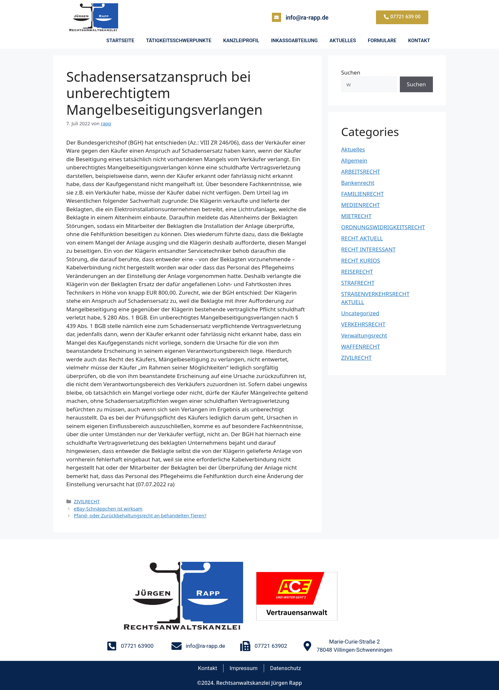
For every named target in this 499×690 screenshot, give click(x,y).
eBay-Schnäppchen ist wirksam (108, 509)
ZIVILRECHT (87, 501)
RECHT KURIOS (360, 260)
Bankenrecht (357, 182)
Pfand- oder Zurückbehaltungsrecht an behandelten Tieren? (140, 515)
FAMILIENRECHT (362, 194)
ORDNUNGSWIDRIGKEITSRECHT (383, 227)
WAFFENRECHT (360, 346)
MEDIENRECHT (360, 205)
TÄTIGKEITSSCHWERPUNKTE (178, 40)
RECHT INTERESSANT (368, 249)
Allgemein (354, 160)
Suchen (351, 72)
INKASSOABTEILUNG (294, 40)
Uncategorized (360, 313)
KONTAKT (419, 40)
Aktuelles (353, 149)
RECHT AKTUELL (362, 238)
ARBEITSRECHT (360, 171)
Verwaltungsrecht (364, 335)
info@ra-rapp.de (307, 17)
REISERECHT (357, 271)
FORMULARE (382, 40)
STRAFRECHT (358, 282)
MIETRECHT (356, 216)
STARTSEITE (120, 40)
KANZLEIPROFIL (241, 40)
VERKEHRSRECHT (363, 324)
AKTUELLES (343, 40)
